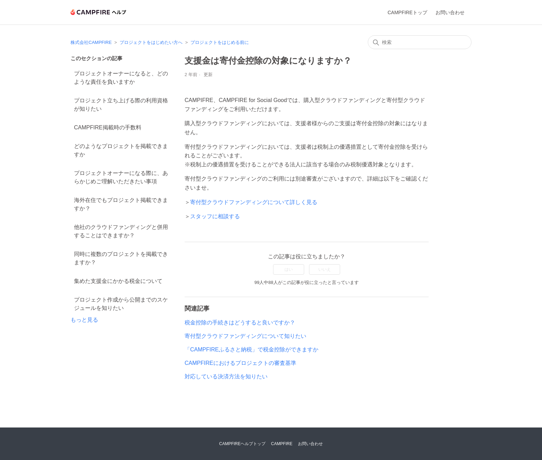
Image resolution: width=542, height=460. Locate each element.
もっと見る (84, 320)
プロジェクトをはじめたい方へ (151, 42)
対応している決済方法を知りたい (226, 376)
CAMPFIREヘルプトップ (242, 443)
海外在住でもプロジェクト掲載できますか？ (121, 204)
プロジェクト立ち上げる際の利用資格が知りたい (121, 105)
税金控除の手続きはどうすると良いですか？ (240, 322)
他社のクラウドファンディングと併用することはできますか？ (121, 231)
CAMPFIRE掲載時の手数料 (107, 127)
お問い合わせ (450, 12)
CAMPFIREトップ (407, 12)
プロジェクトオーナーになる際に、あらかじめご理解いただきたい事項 (121, 177)
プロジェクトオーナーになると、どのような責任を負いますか (121, 78)
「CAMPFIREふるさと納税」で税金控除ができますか (251, 349)
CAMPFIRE (281, 443)
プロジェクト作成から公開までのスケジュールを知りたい (121, 304)
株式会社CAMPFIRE (91, 42)
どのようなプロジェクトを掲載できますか (121, 150)
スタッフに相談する (215, 216)
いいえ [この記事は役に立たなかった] (324, 269)
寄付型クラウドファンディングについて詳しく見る (253, 202)
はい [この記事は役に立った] (288, 269)
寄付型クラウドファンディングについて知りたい (245, 336)
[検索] (419, 42)
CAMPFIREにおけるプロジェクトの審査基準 (240, 363)
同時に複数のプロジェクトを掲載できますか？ (121, 258)
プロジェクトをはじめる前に (219, 42)
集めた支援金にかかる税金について (118, 281)
